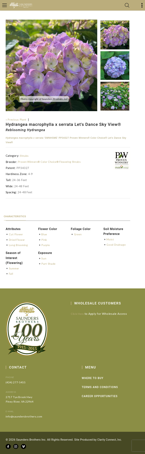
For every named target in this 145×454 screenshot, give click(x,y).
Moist (110, 239)
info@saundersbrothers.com (29, 415)
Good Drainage (117, 244)
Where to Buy (99, 377)
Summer (14, 268)
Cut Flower (16, 234)
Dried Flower (18, 239)
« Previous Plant (17, 119)
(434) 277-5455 (21, 381)
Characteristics (18, 215)
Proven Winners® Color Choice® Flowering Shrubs (52, 161)
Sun (43, 258)
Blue (44, 234)
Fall (11, 273)
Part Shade (49, 263)
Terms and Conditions (107, 386)
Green (78, 234)
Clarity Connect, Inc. (110, 439)
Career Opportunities (106, 395)
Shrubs (24, 155)
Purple (46, 244)
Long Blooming (19, 244)
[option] (51, 65)
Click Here (80, 313)
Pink (44, 239)
